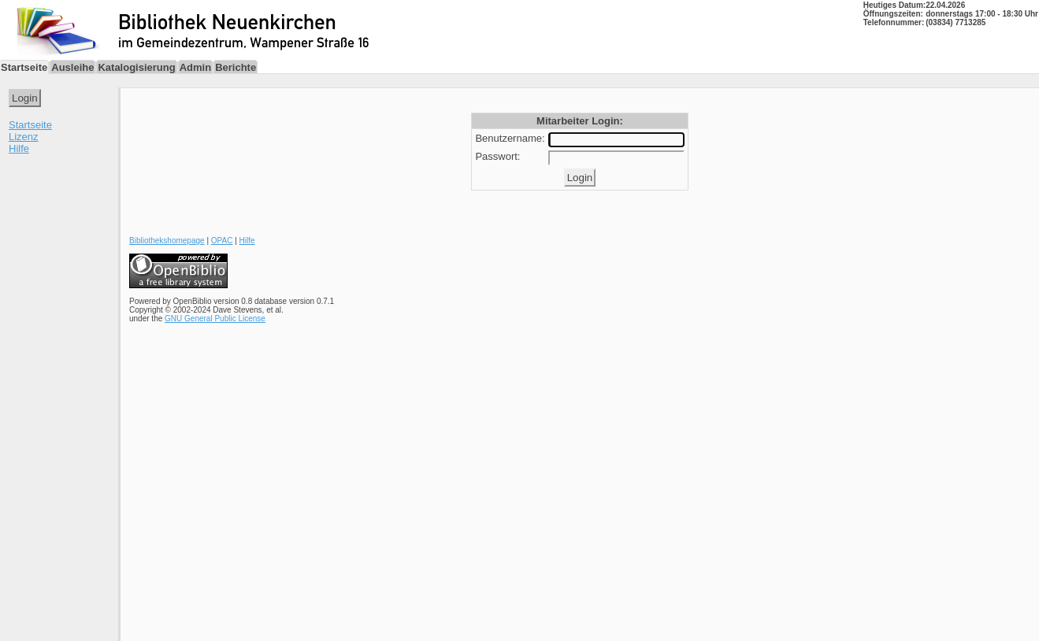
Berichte (235, 67)
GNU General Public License (215, 318)
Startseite (30, 125)
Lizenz (24, 137)
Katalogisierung (136, 67)
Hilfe (19, 148)
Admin (195, 67)
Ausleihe (72, 67)
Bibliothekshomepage (167, 240)
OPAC (222, 240)
